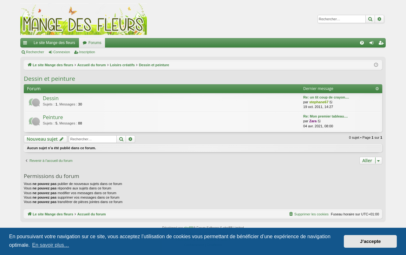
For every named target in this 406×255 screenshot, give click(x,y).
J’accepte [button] (370, 241)
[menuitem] (362, 43)
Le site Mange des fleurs (54, 43)
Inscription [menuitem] (382, 44)
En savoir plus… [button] (50, 245)
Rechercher (35, 52)
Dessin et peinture (49, 78)
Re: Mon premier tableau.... (325, 116)
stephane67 (319, 102)
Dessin (51, 98)
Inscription (87, 52)
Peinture (53, 117)
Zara (313, 121)
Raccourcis (26, 44)
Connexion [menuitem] (373, 44)
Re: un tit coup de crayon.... (326, 97)
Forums (95, 43)
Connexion (61, 52)
